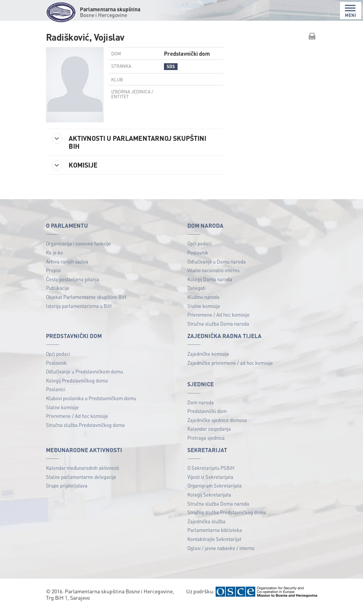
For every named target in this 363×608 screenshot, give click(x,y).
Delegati (196, 288)
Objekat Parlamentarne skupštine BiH (86, 297)
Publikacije (57, 288)
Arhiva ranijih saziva (67, 261)
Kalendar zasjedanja (209, 428)
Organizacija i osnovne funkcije (78, 243)
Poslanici (55, 389)
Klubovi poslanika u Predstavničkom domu (91, 398)
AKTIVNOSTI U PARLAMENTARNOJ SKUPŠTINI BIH (129, 141)
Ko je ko (54, 252)
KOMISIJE (75, 165)
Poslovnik (197, 252)
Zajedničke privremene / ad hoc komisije (230, 363)
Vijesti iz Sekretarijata (210, 477)
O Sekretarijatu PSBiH (210, 468)
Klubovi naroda (203, 297)
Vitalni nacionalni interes (213, 270)
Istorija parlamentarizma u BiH (79, 306)
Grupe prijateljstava (66, 485)
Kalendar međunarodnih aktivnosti (82, 468)
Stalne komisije (203, 306)
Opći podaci (199, 243)
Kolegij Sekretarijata (209, 494)
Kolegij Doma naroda (209, 279)
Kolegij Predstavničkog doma (77, 380)
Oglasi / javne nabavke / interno (220, 548)
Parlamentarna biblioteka (214, 530)
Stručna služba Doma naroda (218, 323)
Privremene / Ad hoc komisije (218, 314)
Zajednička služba (206, 521)
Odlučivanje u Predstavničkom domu (84, 371)
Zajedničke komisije (208, 353)
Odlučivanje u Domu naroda (216, 261)
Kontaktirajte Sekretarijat (214, 539)
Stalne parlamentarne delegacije (81, 477)
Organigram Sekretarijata (214, 485)
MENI (350, 11)
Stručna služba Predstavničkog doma (85, 425)
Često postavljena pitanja (72, 279)
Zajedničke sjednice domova (217, 420)
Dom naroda (200, 402)
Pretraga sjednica (206, 437)
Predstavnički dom (207, 411)
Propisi (53, 270)
